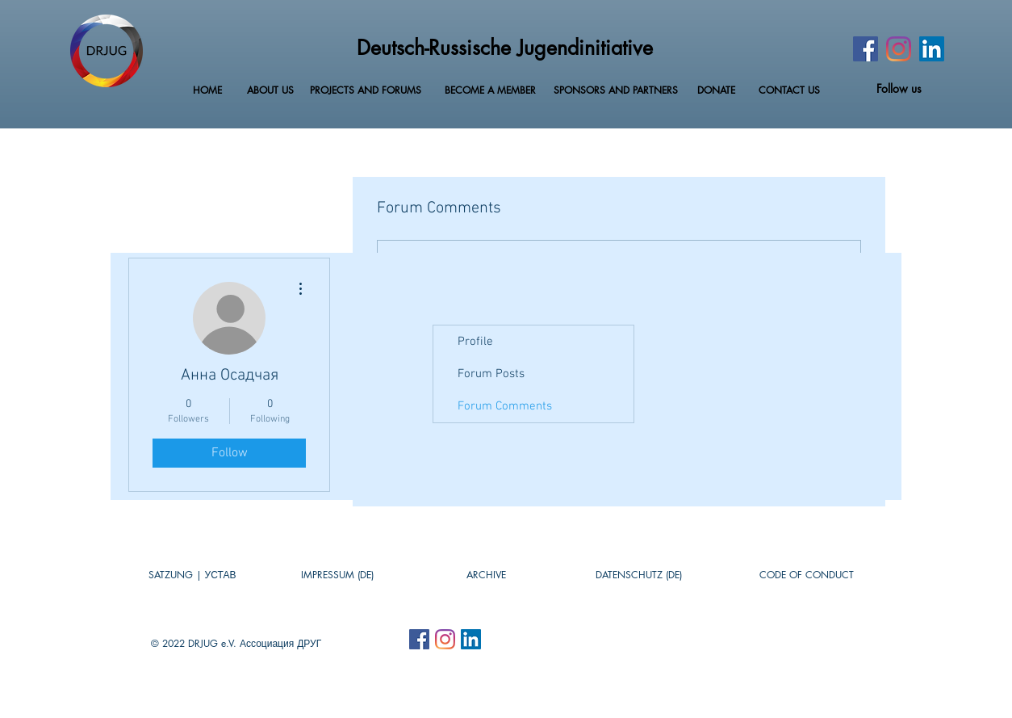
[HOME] (207, 90)
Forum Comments (505, 406)
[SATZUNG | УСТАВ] (192, 575)
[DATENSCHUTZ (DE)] (638, 575)
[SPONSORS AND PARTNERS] (615, 90)
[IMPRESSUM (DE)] (337, 575)
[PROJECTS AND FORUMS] (365, 90)
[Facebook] (865, 48)
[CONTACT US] (789, 90)
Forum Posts (491, 374)
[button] (485, 575)
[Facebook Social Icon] (419, 639)
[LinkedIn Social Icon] (931, 48)
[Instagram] (898, 48)
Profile (475, 341)
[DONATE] (716, 90)
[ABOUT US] (270, 90)
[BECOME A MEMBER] (490, 90)
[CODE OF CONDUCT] (806, 575)
